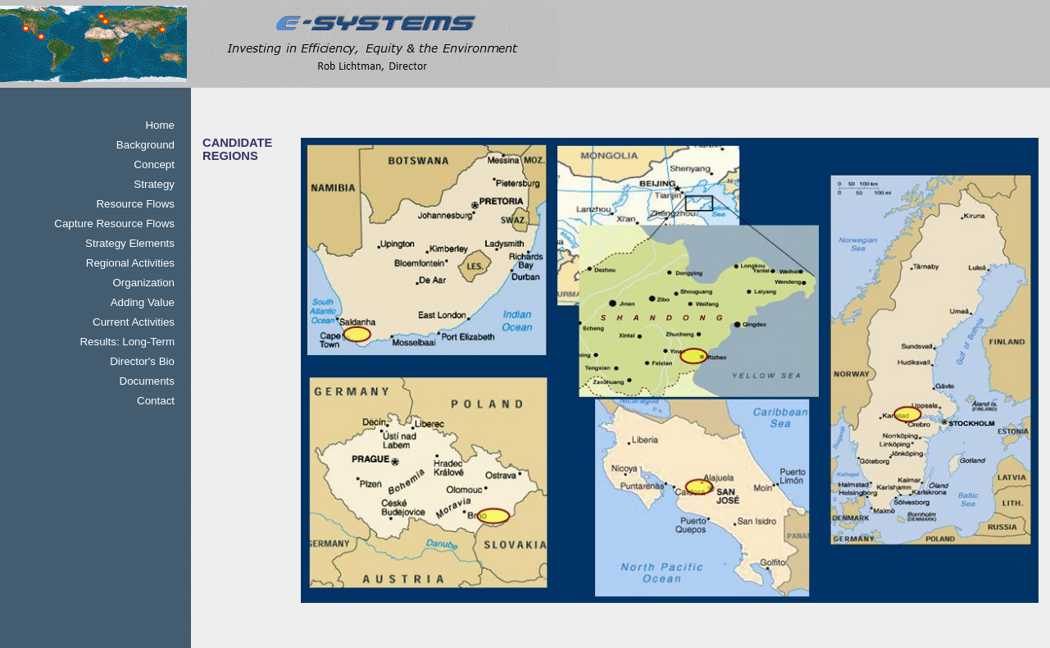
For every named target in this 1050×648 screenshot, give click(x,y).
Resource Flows (135, 204)
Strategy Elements (130, 243)
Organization (143, 282)
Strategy (154, 184)
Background (145, 145)
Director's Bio (142, 361)
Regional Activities (130, 263)
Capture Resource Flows (114, 223)
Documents (147, 381)
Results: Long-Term (127, 341)
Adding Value (143, 302)
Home (160, 125)
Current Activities (134, 322)
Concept (154, 164)
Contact (156, 401)
